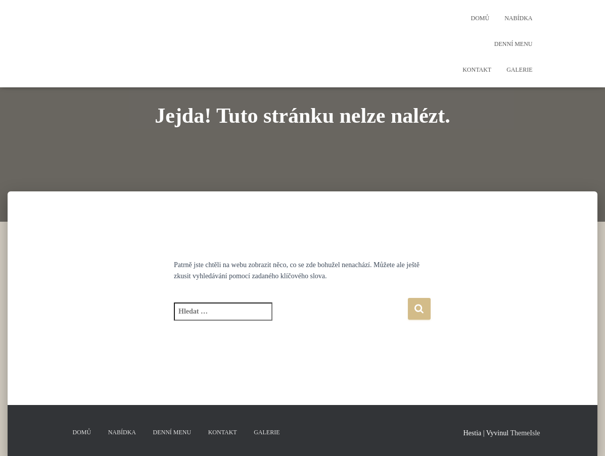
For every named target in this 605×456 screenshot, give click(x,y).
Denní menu (513, 43)
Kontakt (476, 69)
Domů (480, 18)
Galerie (519, 69)
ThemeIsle (525, 433)
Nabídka (518, 18)
